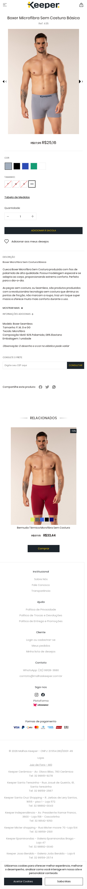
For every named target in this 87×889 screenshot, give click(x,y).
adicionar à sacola (43, 230)
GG (31, 183)
